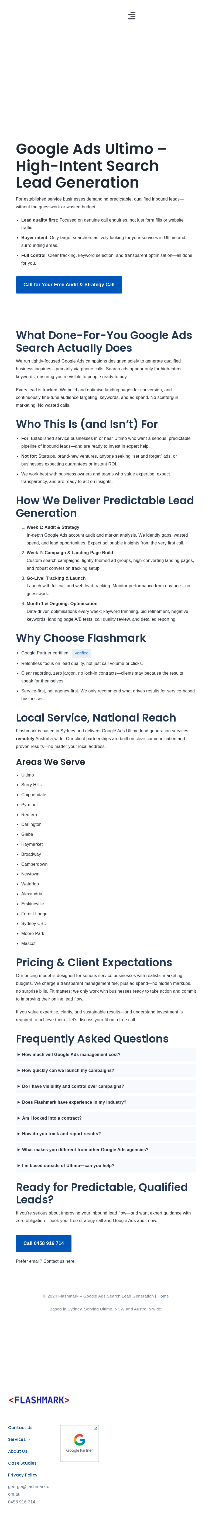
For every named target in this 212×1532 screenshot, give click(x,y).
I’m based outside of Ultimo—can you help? (68, 1165)
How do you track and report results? (61, 1133)
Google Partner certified (45, 652)
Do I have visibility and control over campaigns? (73, 1086)
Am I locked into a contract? (52, 1118)
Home (163, 1296)
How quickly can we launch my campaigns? (68, 1070)
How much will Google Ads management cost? (71, 1054)
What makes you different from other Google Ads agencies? (85, 1149)
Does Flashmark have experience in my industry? (74, 1102)
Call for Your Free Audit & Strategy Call (69, 284)
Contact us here (58, 1261)
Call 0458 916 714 (43, 1243)
